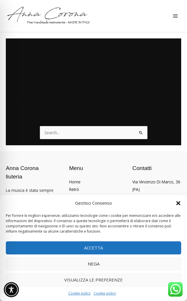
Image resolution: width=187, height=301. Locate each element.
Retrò (74, 189)
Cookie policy (79, 293)
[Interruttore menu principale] (175, 16)
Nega (93, 264)
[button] (178, 203)
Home (75, 182)
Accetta (93, 248)
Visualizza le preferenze (93, 280)
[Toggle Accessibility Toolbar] (11, 290)
